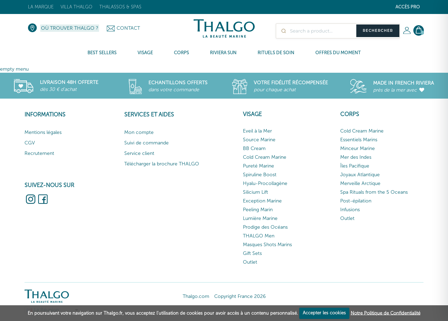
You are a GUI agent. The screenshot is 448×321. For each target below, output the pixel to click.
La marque (41, 6)
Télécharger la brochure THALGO (161, 164)
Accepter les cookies (324, 312)
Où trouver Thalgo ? (69, 28)
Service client (139, 153)
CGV (29, 143)
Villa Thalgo (76, 6)
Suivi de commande (146, 143)
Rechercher (378, 30)
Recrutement (39, 153)
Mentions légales (43, 132)
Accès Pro (408, 6)
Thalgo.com (196, 296)
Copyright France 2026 (240, 296)
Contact (128, 28)
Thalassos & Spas (120, 6)
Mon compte (139, 132)
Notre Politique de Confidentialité (385, 312)
